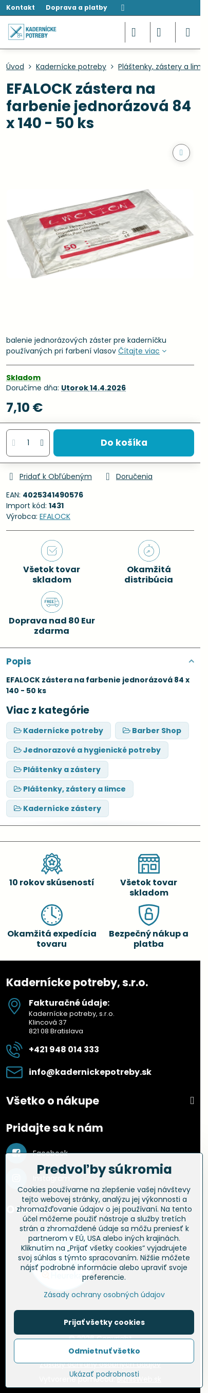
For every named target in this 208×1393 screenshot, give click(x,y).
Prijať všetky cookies (104, 1322)
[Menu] (188, 32)
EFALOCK (55, 516)
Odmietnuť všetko (104, 1351)
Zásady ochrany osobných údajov (104, 1295)
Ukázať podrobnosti (104, 1374)
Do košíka (124, 442)
